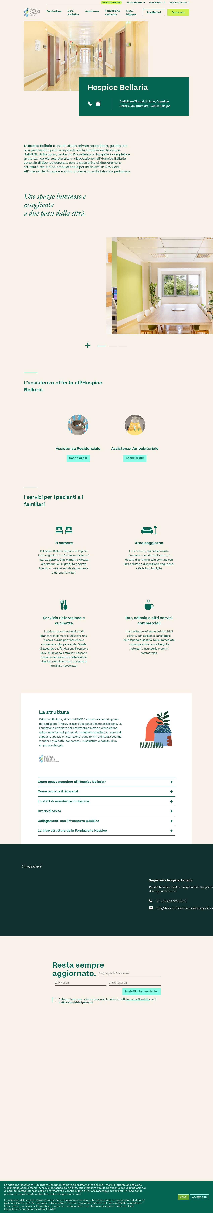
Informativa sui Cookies (19, 1206)
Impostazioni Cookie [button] (17, 1209)
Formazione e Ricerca (112, 12)
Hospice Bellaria (157, 2)
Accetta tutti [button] (199, 1197)
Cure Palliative (73, 12)
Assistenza (92, 11)
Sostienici (154, 13)
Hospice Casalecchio (179, 2)
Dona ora (178, 13)
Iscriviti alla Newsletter (111, 2)
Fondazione (54, 11)
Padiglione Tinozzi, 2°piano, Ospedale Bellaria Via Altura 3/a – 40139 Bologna (145, 104)
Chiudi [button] (183, 1197)
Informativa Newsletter (137, 999)
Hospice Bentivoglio (135, 2)
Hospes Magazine (131, 12)
